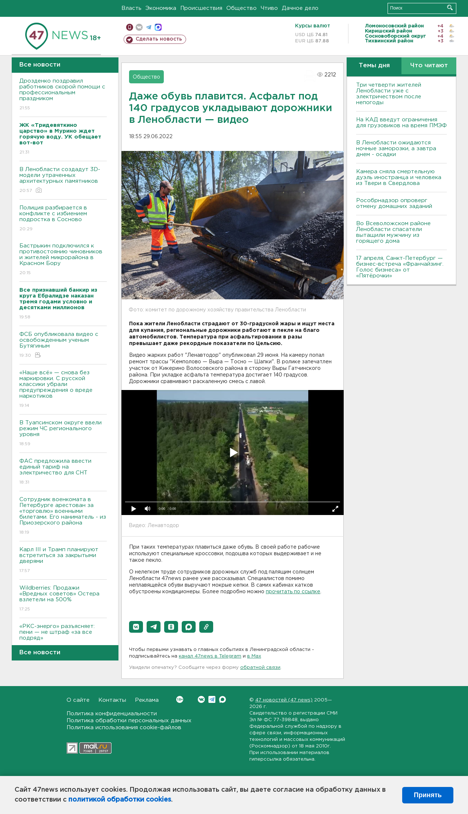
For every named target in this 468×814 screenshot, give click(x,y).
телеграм (148, 27)
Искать (450, 7)
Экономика (161, 8)
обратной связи (260, 668)
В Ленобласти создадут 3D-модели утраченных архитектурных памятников (63, 180)
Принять (428, 795)
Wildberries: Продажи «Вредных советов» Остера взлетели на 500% (63, 599)
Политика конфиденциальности (112, 713)
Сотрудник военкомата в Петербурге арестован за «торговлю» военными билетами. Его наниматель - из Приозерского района (63, 516)
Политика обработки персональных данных (129, 720)
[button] (136, 627)
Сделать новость (159, 39)
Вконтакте (179, 699)
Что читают (429, 65)
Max (222, 699)
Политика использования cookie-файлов (124, 727)
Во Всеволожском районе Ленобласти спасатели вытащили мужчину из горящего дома (393, 232)
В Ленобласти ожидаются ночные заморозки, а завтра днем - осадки (396, 148)
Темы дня (374, 65)
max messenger (158, 27)
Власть (131, 8)
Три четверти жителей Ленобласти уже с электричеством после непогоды (388, 94)
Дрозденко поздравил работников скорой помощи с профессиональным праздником (63, 95)
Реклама (147, 700)
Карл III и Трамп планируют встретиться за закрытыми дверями (63, 560)
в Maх (254, 656)
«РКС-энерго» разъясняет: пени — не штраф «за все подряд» (63, 637)
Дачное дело (300, 8)
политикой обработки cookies (119, 800)
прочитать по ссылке (293, 592)
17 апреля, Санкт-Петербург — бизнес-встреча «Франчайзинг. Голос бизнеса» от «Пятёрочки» (400, 267)
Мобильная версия (129, 27)
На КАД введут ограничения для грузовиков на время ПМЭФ (401, 122)
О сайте (78, 700)
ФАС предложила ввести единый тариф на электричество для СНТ (63, 472)
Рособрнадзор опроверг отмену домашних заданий (394, 203)
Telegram (211, 699)
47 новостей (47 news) (284, 700)
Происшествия (201, 8)
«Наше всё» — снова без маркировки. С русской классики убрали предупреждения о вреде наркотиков (63, 389)
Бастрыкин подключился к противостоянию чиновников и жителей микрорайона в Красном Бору (63, 259)
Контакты (112, 700)
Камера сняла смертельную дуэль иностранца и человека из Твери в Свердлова (398, 177)
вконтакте (139, 27)
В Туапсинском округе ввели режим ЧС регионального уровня (63, 433)
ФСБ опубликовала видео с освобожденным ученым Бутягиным (63, 345)
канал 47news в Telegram (210, 656)
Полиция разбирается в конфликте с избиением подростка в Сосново (63, 218)
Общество (241, 8)
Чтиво (269, 8)
